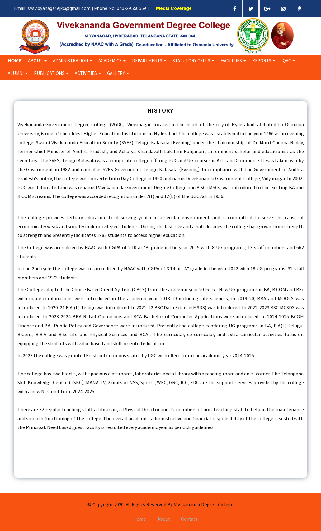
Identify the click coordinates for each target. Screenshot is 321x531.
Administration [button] (72, 61)
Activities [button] (88, 73)
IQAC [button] (288, 61)
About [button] (37, 61)
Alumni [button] (18, 73)
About (163, 519)
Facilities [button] (233, 61)
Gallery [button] (118, 73)
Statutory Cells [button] (193, 61)
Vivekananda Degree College (204, 505)
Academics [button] (112, 61)
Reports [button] (263, 61)
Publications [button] (51, 73)
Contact (189, 519)
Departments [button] (149, 61)
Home (15, 60)
